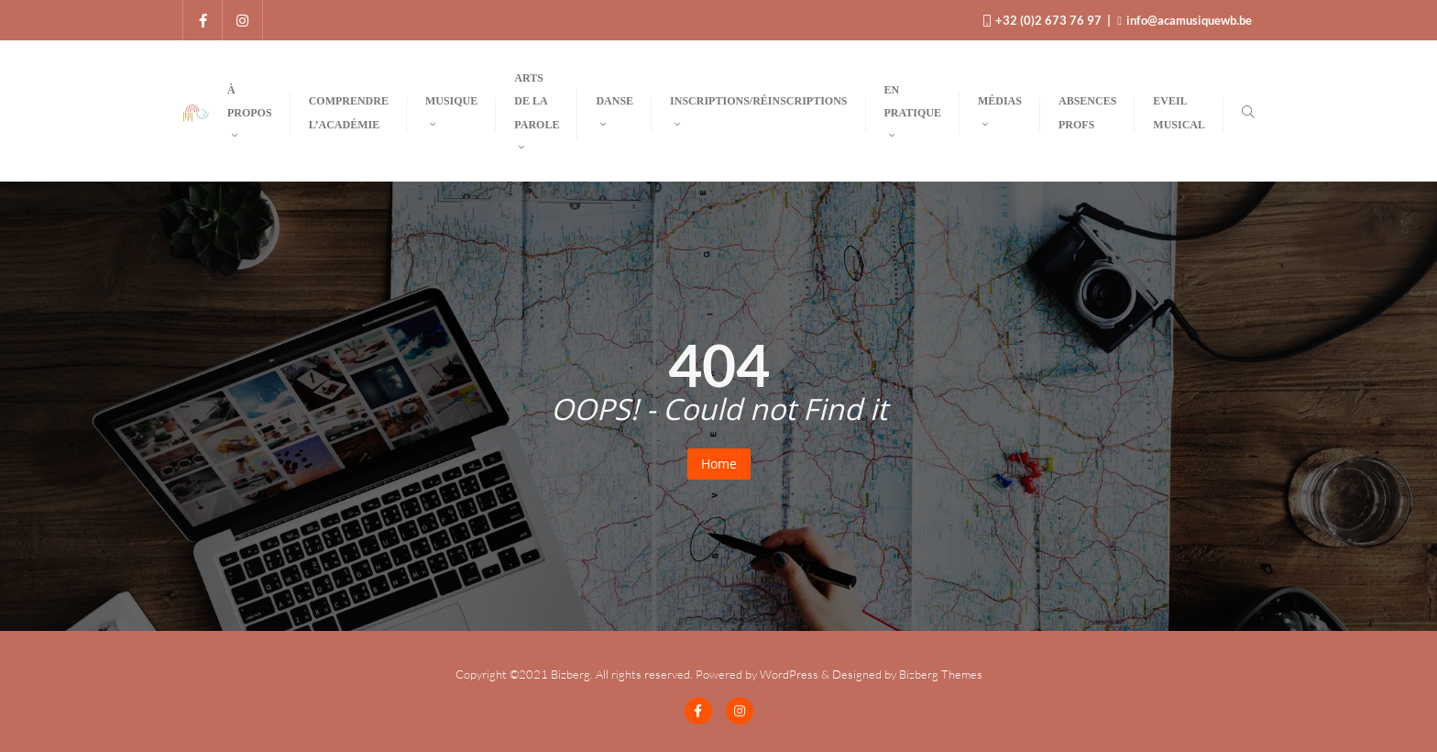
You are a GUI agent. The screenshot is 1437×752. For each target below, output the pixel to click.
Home (719, 463)
